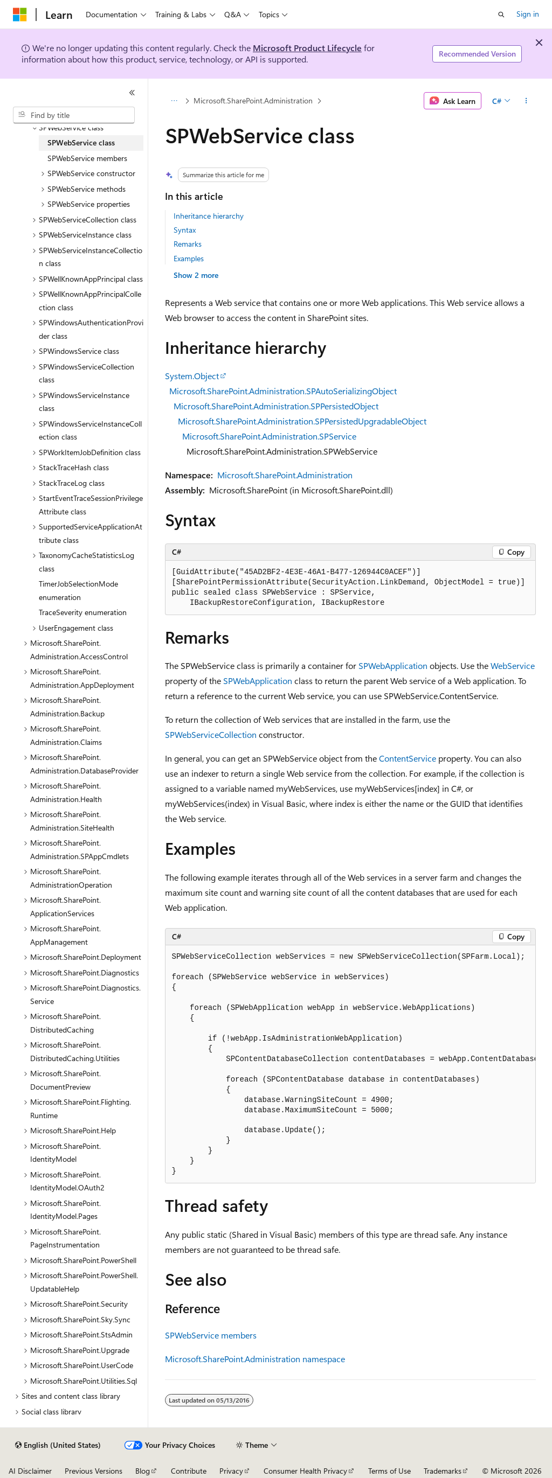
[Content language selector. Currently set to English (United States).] (58, 1445)
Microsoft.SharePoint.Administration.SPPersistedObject (276, 406)
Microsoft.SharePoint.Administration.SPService (269, 436)
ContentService (407, 758)
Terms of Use (389, 1471)
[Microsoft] (20, 15)
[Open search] (501, 14)
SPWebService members (211, 1335)
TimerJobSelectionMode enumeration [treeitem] (78, 590)
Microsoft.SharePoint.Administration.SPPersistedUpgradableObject (302, 421)
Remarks (188, 244)
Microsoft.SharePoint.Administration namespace (255, 1358)
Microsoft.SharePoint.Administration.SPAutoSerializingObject (283, 390)
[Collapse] (132, 92)
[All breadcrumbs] (174, 100)
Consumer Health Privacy (305, 1471)
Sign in (527, 14)
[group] (350, 1064)
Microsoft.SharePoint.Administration (253, 100)
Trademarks (442, 1471)
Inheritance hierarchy (209, 216)
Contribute (188, 1471)
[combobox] (74, 115)
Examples (189, 258)
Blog (142, 1471)
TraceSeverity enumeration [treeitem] (83, 612)
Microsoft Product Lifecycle (307, 47)
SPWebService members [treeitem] (87, 158)
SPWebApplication (392, 665)
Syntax (185, 230)
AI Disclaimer (30, 1471)
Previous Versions (93, 1471)
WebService (513, 665)
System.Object (192, 375)
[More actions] (525, 100)
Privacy (231, 1471)
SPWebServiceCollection (211, 734)
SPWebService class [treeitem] (81, 142)
